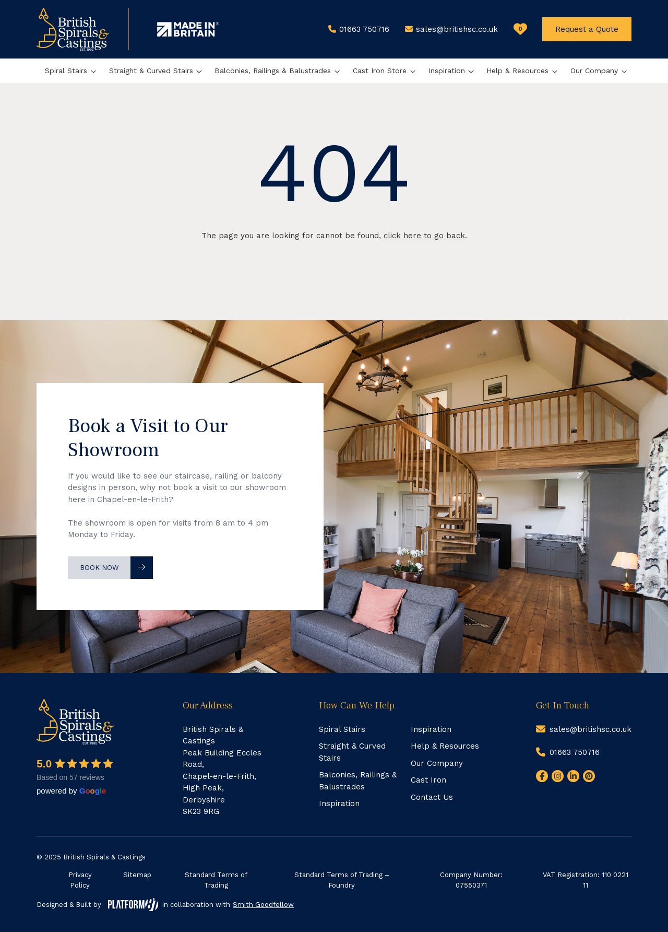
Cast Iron (428, 780)
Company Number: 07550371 (471, 880)
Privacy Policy (80, 880)
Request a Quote (586, 29)
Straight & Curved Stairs (151, 70)
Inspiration (446, 70)
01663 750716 (575, 752)
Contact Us (432, 797)
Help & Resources (517, 70)
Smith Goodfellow (263, 904)
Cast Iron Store (380, 70)
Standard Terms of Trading (216, 880)
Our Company (594, 70)
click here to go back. (425, 235)
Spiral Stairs (66, 70)
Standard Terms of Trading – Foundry (341, 880)
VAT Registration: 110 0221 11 (585, 880)
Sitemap (137, 875)
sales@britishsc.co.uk (590, 729)
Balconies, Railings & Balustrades (272, 70)
